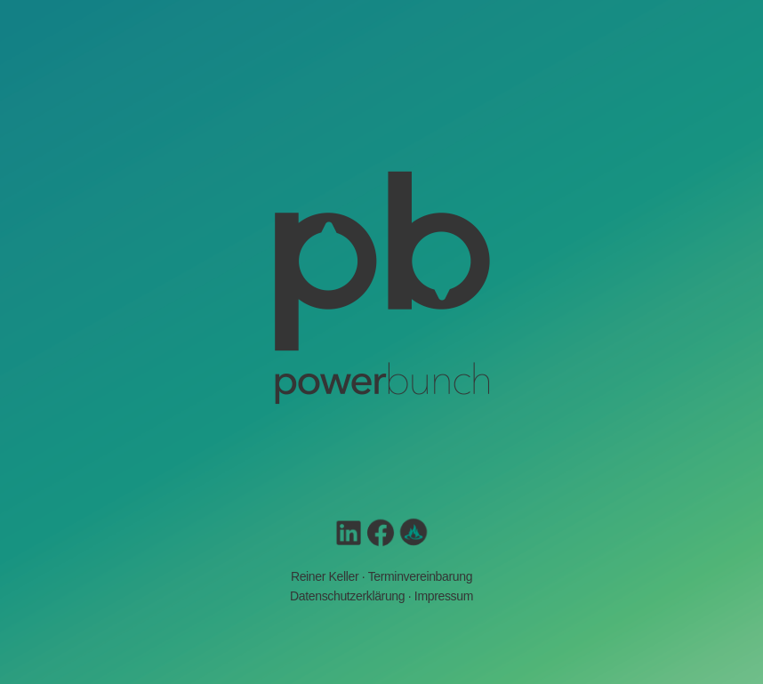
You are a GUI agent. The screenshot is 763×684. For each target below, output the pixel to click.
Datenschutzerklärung (347, 596)
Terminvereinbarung (420, 576)
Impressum (443, 596)
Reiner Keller (324, 576)
